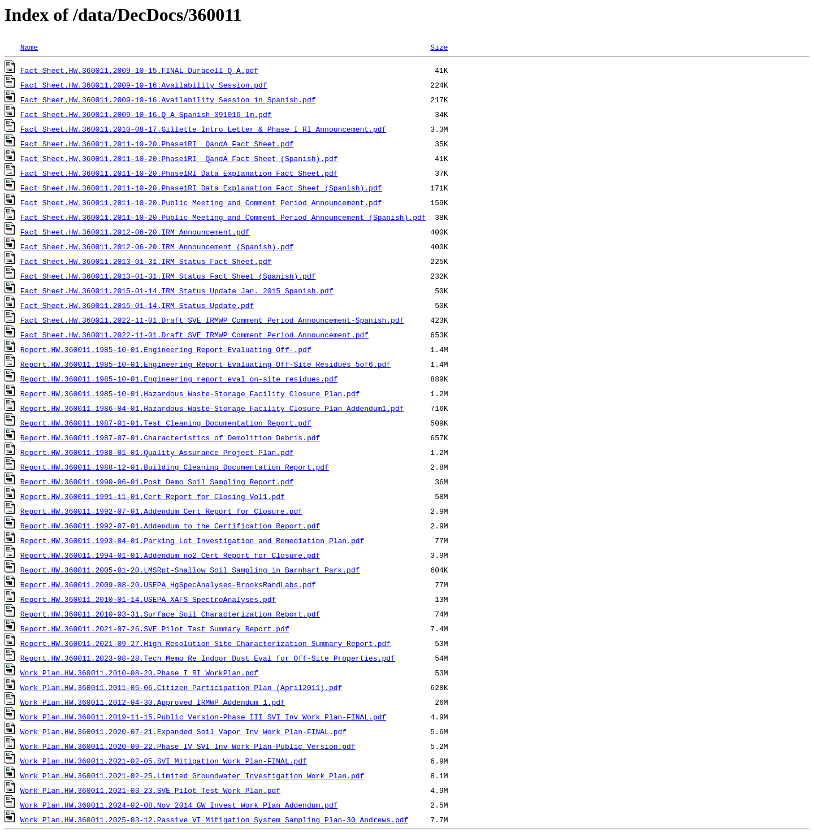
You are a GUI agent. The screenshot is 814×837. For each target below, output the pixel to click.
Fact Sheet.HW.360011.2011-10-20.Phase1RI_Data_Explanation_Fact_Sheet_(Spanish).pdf (201, 188)
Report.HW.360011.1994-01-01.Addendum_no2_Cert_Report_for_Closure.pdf (170, 555)
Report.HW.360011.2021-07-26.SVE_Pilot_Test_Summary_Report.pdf (154, 628)
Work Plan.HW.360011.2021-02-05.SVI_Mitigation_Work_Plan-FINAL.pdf (163, 761)
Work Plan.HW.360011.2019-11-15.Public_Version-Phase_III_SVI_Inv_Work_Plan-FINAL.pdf (203, 717)
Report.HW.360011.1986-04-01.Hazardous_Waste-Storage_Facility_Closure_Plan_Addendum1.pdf (212, 408)
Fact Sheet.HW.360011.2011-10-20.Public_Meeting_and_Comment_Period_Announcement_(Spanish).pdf (223, 217)
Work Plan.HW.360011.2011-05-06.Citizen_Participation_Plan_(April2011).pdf (181, 687)
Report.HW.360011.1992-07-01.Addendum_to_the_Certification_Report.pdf (170, 526)
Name (29, 47)
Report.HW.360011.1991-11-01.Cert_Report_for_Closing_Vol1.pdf (152, 496)
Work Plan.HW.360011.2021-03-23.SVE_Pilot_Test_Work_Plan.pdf (150, 790)
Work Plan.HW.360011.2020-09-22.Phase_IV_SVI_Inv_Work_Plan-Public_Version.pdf (188, 746)
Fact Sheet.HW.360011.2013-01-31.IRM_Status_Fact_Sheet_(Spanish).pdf (168, 276)
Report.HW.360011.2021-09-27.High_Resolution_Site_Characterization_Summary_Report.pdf (205, 643)
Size (439, 47)
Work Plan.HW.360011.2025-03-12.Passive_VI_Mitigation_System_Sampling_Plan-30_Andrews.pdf (214, 819)
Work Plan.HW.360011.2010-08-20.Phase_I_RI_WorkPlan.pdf (139, 672)
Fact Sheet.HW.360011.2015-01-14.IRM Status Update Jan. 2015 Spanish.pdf (177, 290)
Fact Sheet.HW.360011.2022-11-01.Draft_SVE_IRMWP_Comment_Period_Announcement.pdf (194, 334)
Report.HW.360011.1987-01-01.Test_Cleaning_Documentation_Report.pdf (165, 423)
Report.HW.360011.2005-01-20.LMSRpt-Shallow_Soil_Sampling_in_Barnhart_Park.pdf (190, 570)
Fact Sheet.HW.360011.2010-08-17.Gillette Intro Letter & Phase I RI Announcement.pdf (203, 129)
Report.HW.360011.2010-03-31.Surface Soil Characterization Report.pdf (170, 614)
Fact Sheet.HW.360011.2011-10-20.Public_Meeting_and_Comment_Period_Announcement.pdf (201, 202)
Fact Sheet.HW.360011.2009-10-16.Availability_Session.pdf (143, 85)
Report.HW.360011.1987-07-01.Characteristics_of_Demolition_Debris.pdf (170, 437)
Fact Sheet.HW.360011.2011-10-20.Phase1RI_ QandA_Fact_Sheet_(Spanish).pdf (179, 158)
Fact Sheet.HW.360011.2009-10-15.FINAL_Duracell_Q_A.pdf (139, 70)
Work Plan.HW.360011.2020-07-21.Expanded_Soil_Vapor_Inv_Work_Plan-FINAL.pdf (183, 731)
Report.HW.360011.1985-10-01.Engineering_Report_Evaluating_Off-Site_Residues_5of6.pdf (205, 364)
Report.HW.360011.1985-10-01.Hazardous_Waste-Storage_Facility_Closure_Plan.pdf (190, 393)
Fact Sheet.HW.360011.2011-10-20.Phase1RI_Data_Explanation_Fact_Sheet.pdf (179, 173)
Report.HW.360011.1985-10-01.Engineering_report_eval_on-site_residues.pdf (179, 379)
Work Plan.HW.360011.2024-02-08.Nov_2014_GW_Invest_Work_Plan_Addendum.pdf (179, 805)
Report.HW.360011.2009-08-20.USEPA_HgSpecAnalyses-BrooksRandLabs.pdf (168, 584)
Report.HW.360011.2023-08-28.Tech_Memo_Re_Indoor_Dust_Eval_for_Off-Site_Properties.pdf (207, 658)
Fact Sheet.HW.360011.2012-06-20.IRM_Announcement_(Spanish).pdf (157, 246)
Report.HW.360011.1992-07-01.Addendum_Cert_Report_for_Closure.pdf (161, 511)
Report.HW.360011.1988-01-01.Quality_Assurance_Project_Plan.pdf (157, 452)
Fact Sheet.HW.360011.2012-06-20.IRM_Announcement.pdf (135, 232)
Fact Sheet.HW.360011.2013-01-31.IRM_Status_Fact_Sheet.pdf (146, 261)
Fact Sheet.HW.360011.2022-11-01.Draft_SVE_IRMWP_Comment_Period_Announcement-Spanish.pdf (212, 320)
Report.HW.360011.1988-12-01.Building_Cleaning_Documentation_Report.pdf (174, 467)
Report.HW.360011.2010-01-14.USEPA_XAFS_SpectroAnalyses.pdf (148, 599)
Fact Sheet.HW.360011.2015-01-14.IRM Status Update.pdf (137, 305)
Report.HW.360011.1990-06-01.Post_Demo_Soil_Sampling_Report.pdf (157, 481)
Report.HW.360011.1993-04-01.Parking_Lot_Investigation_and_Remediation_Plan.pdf (192, 540)
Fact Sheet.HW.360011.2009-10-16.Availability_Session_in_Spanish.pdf (168, 99)
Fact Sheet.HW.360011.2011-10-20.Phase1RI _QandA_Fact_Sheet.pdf (157, 143)
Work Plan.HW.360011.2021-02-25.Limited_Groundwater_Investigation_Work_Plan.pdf (192, 775)
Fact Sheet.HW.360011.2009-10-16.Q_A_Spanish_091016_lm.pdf (146, 114)
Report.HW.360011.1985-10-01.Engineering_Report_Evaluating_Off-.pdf (165, 349)
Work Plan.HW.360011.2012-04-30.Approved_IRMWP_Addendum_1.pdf (152, 702)
